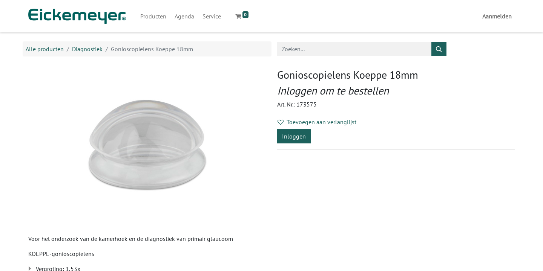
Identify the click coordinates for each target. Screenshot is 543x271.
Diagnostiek (87, 49)
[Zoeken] (439, 49)
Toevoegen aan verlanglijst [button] (317, 122)
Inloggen (294, 136)
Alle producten (45, 49)
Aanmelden (497, 16)
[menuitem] (153, 16)
